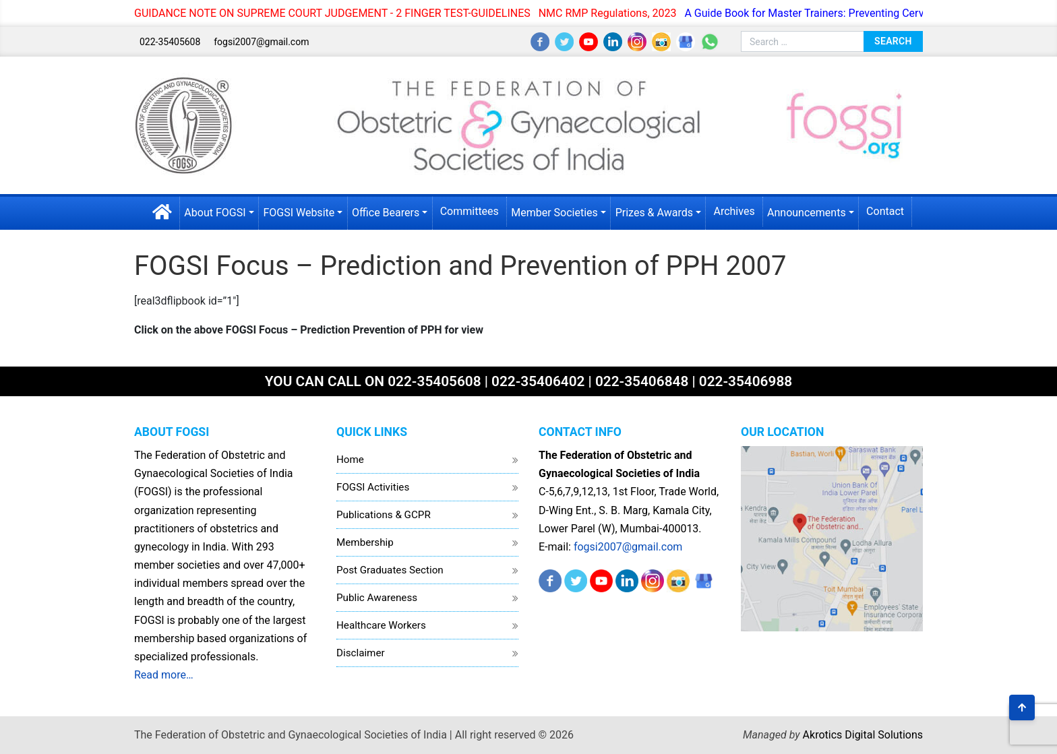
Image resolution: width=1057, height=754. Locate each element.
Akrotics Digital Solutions (863, 734)
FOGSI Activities (372, 487)
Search (893, 41)
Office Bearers (385, 212)
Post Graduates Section (390, 570)
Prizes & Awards (654, 212)
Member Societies (554, 212)
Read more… (163, 674)
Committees (469, 211)
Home (350, 459)
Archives (733, 211)
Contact (885, 211)
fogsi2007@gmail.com (261, 41)
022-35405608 (170, 41)
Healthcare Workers (381, 625)
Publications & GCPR (383, 515)
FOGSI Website (298, 212)
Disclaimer (360, 653)
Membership (365, 542)
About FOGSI (214, 212)
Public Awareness (376, 598)
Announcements (806, 212)
